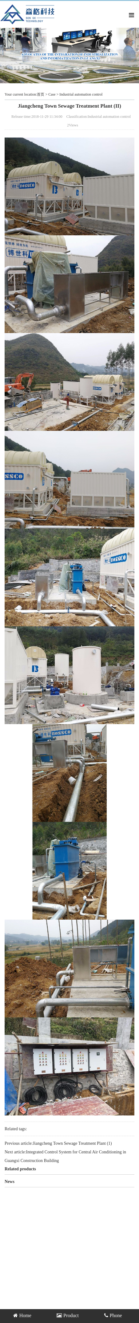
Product (68, 1315)
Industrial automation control (80, 94)
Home (22, 1315)
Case (51, 94)
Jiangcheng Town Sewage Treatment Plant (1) (72, 1143)
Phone (113, 1315)
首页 (40, 94)
